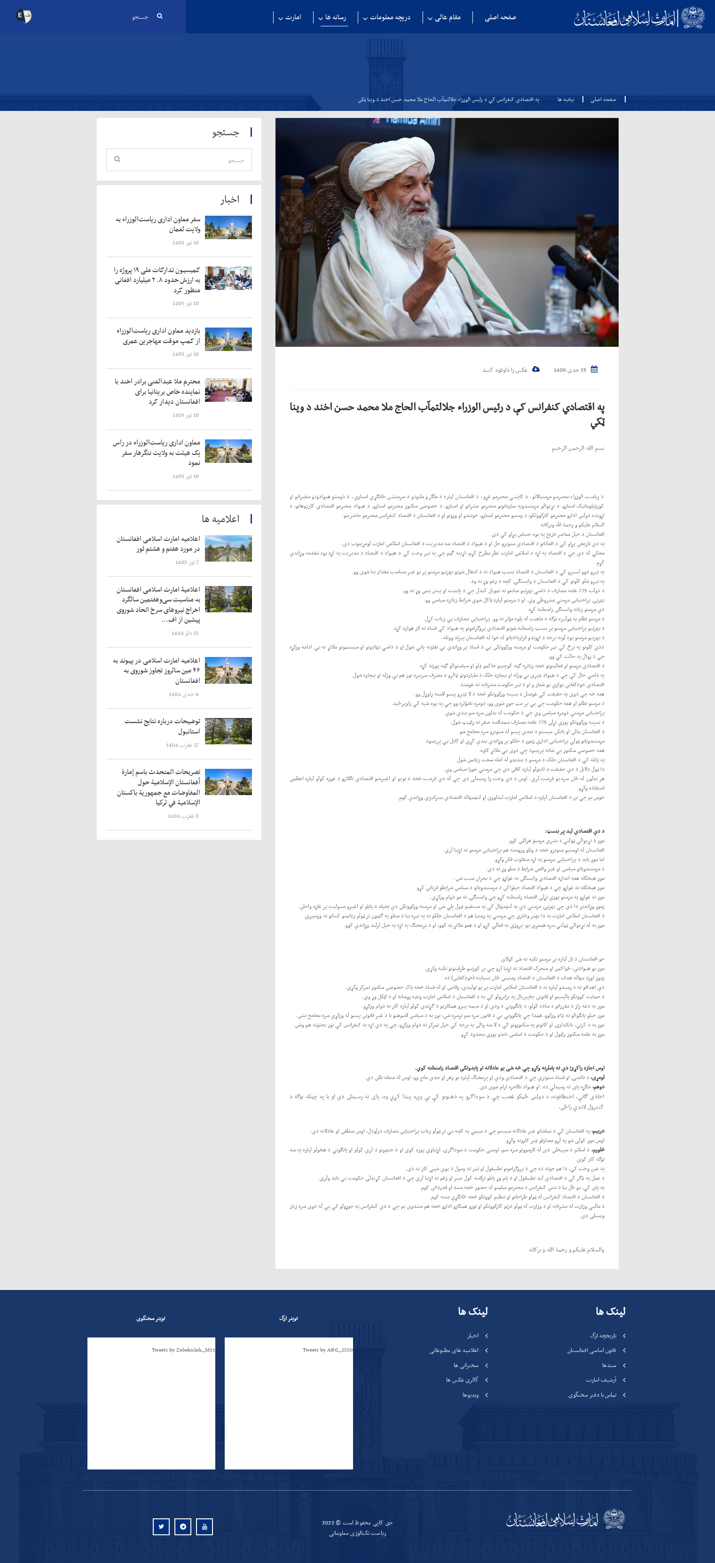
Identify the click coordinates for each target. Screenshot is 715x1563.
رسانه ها (335, 17)
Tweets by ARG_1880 (328, 1349)
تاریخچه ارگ (603, 1335)
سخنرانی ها (466, 1365)
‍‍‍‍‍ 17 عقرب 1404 (183, 745)
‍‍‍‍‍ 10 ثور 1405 (186, 242)
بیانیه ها (566, 99)
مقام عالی (448, 17)
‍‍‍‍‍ (159, 224)
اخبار (473, 1335)
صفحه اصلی (500, 17)
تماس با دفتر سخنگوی (592, 1394)
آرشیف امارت (601, 1379)
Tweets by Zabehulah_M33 (183, 1349)
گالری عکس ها (462, 1379)
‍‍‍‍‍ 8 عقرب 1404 (184, 816)
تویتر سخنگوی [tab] (150, 1318)
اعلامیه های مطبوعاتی (454, 1350)
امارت (293, 17)
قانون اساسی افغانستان (591, 1350)
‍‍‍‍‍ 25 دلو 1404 (186, 633)
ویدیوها (471, 1394)
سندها (609, 1365)
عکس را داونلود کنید (511, 370)
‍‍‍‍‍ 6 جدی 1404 (184, 694)
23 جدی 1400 (575, 370)
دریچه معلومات (390, 17)
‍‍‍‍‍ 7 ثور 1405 (187, 562)
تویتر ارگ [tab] (288, 1318)
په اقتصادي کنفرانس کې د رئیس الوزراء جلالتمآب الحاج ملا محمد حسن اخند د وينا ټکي (447, 414)
